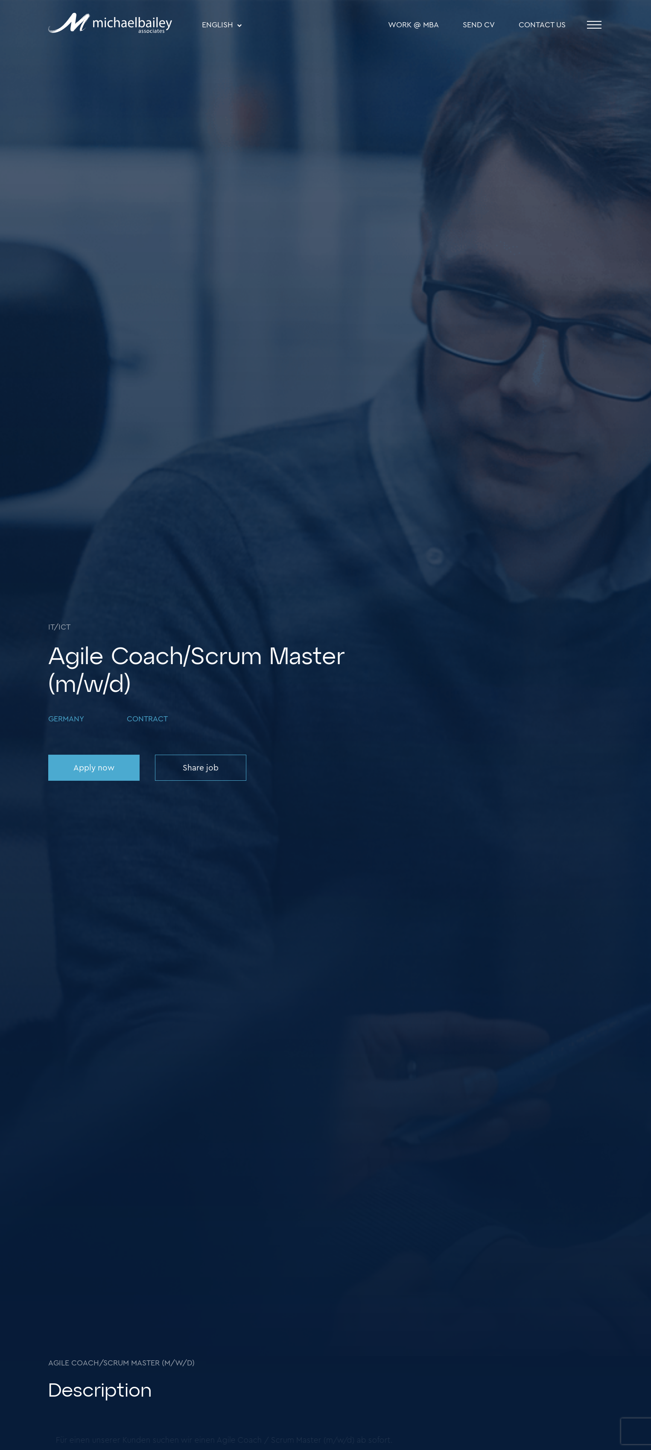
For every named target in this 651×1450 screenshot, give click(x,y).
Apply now (93, 768)
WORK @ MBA (413, 25)
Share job (201, 768)
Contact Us (542, 25)
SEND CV (479, 25)
